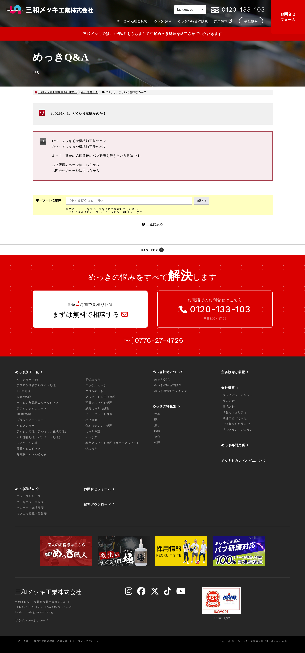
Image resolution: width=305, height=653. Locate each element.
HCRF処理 (24, 414)
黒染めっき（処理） (98, 408)
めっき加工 (92, 437)
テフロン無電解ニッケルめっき (38, 402)
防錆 (157, 431)
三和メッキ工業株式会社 (48, 592)
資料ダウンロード (97, 504)
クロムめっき (94, 391)
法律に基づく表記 (235, 418)
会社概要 (228, 387)
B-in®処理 (24, 396)
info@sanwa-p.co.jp (40, 612)
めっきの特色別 (164, 406)
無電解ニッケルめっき (32, 454)
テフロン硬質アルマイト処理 (36, 385)
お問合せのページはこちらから (75, 170)
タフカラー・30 (27, 379)
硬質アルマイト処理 (98, 402)
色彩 (157, 413)
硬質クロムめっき (29, 448)
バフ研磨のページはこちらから (75, 164)
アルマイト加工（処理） (101, 396)
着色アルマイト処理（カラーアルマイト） (113, 442)
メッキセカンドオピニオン (241, 460)
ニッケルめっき (95, 385)
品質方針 (229, 400)
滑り (157, 425)
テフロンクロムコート (32, 408)
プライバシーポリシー (238, 395)
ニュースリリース (29, 496)
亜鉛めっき (92, 379)
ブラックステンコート (32, 419)
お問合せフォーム (288, 17)
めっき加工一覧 (27, 372)
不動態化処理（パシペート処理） (39, 437)
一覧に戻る (154, 224)
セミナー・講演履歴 (30, 507)
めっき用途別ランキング (170, 390)
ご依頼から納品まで (236, 423)
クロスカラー (26, 425)
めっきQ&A (162, 379)
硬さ (157, 419)
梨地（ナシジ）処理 (98, 425)
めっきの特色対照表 (167, 385)
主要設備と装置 (233, 372)
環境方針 (229, 406)
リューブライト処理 (98, 414)
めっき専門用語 (233, 445)
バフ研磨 (91, 419)
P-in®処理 (24, 391)
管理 (157, 442)
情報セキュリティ (235, 412)
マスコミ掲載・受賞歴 (32, 513)
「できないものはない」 (239, 429)
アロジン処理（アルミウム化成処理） (42, 431)
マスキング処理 (27, 442)
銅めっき (91, 448)
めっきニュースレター (32, 502)
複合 (157, 436)
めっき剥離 (92, 431)
